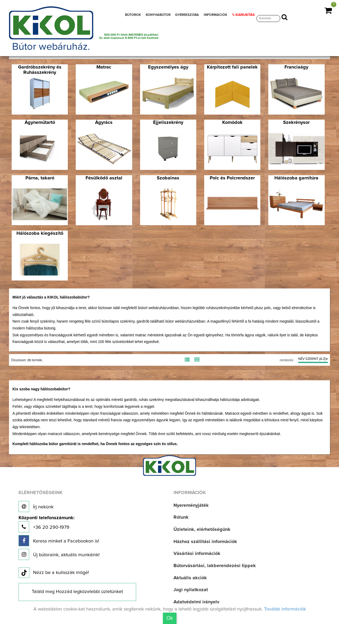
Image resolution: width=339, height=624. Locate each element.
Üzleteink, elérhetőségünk (201, 530)
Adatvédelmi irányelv (196, 602)
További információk (285, 609)
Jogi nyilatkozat (190, 591)
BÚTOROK (133, 15)
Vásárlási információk (196, 554)
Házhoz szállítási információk (205, 542)
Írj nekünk (36, 507)
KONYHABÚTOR (158, 15)
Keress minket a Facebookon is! (59, 541)
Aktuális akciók (190, 578)
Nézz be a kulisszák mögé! (54, 573)
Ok (169, 618)
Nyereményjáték (191, 506)
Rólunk (181, 518)
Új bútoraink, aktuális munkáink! (59, 555)
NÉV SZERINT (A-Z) (313, 360)
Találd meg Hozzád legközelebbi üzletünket (77, 592)
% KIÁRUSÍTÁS (243, 15)
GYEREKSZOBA (187, 15)
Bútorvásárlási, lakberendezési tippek (214, 566)
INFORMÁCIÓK (215, 15)
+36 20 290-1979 (46, 524)
